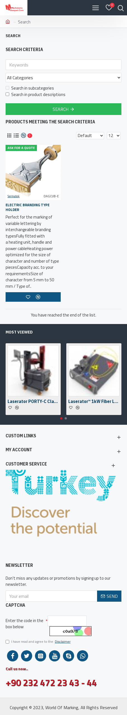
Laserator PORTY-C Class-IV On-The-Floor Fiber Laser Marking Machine (33, 401)
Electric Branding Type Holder (28, 207)
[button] (61, 418)
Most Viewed (19, 332)
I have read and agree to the (38, 641)
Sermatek (14, 196)
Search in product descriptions (35, 95)
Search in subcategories (30, 88)
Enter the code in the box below (24, 623)
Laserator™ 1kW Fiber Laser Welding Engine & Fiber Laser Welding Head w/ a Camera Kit (93, 401)
